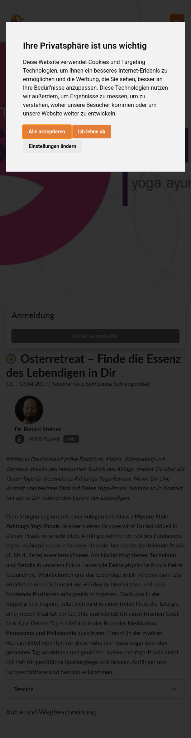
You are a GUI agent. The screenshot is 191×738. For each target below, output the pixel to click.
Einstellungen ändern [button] (52, 146)
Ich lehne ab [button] (91, 131)
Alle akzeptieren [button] (47, 131)
